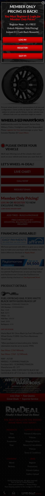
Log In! (23, 40)
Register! (22, 48)
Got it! (22, 56)
